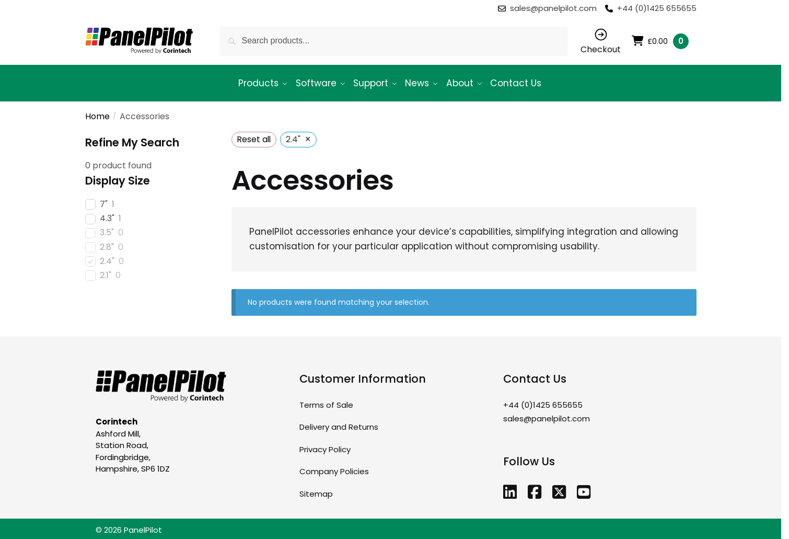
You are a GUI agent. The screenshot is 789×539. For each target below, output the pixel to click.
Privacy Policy (325, 444)
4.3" (107, 214)
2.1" (105, 271)
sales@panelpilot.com (554, 8)
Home (97, 112)
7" (104, 199)
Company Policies (334, 466)
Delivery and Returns (338, 422)
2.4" (107, 256)
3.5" (107, 228)
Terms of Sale (326, 399)
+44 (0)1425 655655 (657, 8)
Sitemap (316, 488)
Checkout (601, 41)
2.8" (107, 242)
